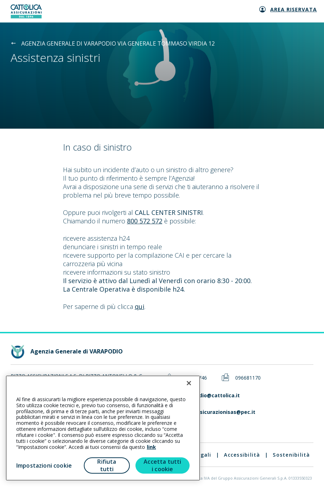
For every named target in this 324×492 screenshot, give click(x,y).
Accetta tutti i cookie (162, 465)
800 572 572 (144, 221)
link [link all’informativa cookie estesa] (151, 447)
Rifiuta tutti (106, 465)
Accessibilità (242, 454)
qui (139, 306)
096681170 (248, 378)
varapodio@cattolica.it (210, 396)
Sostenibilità (291, 454)
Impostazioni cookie (44, 465)
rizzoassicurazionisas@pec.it (218, 412)
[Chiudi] (189, 383)
